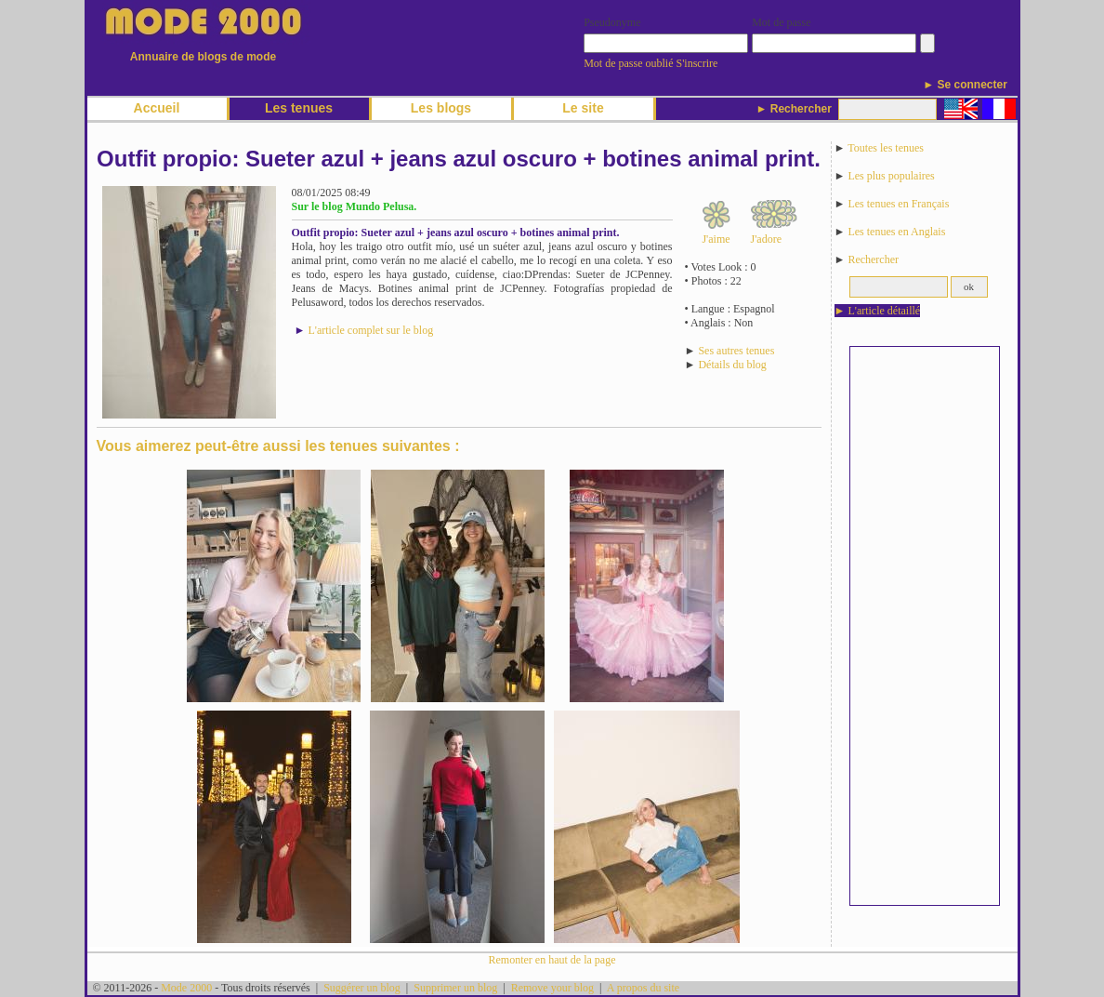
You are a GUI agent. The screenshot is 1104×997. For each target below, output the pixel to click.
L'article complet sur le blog (370, 330)
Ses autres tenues (736, 350)
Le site (582, 107)
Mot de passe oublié (628, 63)
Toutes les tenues (886, 147)
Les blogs (441, 107)
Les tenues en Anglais (896, 231)
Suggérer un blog (362, 987)
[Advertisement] (924, 626)
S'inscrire (697, 63)
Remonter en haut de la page (552, 959)
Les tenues (299, 107)
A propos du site (643, 987)
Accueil (157, 107)
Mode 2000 (186, 987)
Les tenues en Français (898, 203)
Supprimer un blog (455, 987)
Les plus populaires (891, 175)
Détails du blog (732, 364)
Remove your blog (552, 987)
